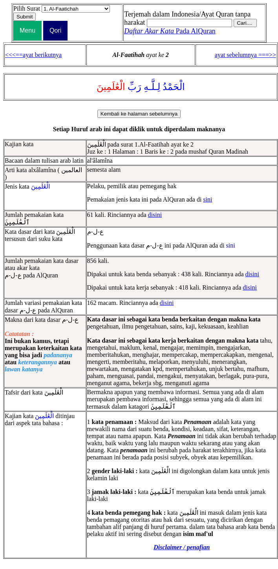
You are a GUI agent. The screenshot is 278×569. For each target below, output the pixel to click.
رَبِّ (134, 87)
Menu (27, 30)
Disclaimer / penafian (182, 547)
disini (155, 214)
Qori (55, 30)
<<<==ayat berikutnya (33, 54)
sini (207, 199)
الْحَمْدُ (174, 87)
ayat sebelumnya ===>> (245, 54)
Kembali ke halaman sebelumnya (139, 114)
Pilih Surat (26, 8)
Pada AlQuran (170, 31)
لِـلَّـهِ (152, 87)
